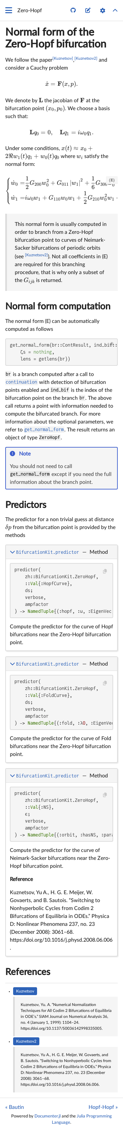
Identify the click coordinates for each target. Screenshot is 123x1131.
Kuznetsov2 (26, 1041)
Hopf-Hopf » (103, 1107)
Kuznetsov (25, 991)
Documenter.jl (47, 1116)
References (27, 972)
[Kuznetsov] (62, 58)
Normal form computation (58, 306)
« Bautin (14, 1107)
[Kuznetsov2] (85, 58)
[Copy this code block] (111, 344)
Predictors (25, 505)
